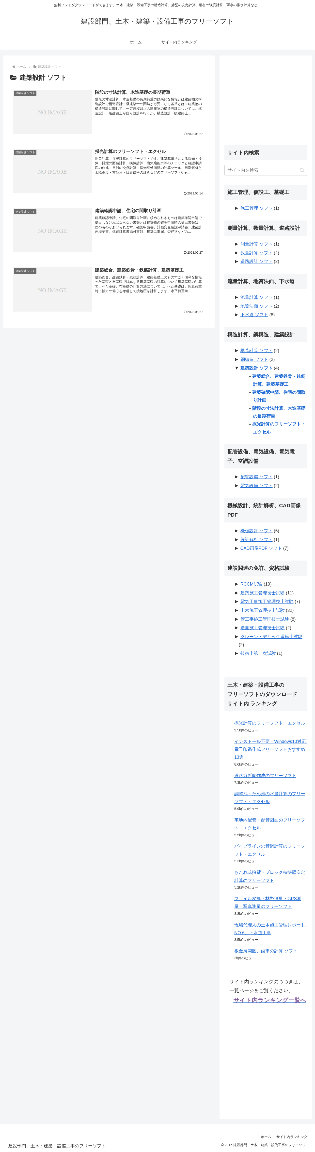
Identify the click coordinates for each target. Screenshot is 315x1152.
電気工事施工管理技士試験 (267, 601)
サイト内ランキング (291, 1137)
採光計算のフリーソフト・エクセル (269, 723)
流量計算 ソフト (256, 297)
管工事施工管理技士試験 (264, 619)
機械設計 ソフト (256, 530)
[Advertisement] (265, 94)
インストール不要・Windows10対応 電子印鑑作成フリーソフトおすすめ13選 (272, 749)
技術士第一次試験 (258, 653)
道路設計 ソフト (256, 261)
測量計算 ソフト (256, 244)
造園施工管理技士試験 (262, 627)
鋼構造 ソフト (254, 359)
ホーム (266, 1137)
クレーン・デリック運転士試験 (271, 636)
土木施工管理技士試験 (262, 610)
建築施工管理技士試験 (262, 592)
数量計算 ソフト (256, 252)
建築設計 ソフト (256, 368)
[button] (302, 170)
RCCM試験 (251, 584)
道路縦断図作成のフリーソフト (265, 775)
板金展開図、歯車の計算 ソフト (266, 950)
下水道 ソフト (254, 314)
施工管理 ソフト (256, 208)
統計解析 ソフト (256, 539)
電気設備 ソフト (256, 485)
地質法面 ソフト (256, 306)
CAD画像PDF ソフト (261, 548)
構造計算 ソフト (256, 350)
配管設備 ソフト (256, 476)
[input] (265, 170)
